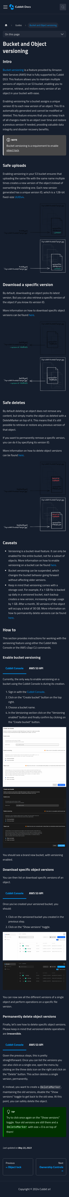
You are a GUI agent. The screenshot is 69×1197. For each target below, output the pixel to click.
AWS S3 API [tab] (36, 668)
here (31, 315)
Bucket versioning (13, 70)
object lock (12, 150)
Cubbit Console (35, 692)
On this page (12, 34)
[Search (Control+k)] (63, 7)
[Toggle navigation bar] (5, 7)
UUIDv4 (19, 197)
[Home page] (6, 25)
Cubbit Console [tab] (15, 668)
